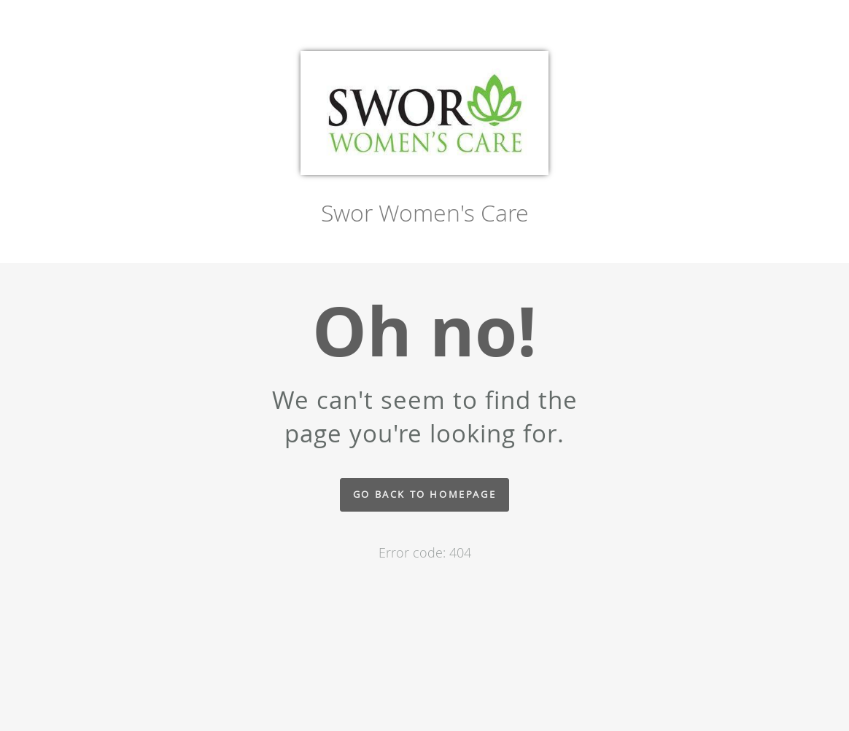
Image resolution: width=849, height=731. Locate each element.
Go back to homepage (424, 494)
